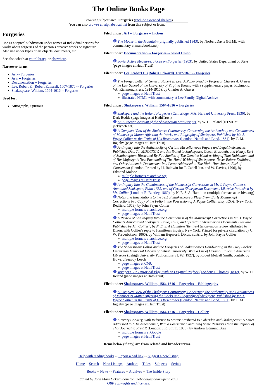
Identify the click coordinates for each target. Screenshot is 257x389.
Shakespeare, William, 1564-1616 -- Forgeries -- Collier (166, 312)
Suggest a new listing (163, 356)
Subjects (161, 364)
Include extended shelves (153, 20)
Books (91, 371)
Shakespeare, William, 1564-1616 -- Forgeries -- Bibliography (171, 284)
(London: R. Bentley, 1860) (183, 189)
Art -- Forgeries (23, 74)
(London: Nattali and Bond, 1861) (183, 135)
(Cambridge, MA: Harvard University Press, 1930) (181, 113)
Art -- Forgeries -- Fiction (143, 33)
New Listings (113, 364)
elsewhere (59, 59)
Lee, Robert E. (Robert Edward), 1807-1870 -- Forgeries (52, 86)
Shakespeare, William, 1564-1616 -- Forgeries (45, 90)
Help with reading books (96, 356)
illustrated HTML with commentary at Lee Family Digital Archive (170, 97)
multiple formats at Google (141, 332)
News (104, 371)
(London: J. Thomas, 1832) (178, 272)
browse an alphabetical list (107, 24)
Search (94, 364)
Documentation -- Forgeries (32, 82)
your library (37, 59)
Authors (132, 364)
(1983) (155, 61)
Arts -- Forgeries (24, 78)
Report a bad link (130, 356)
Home (80, 364)
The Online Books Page (128, 9)
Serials (176, 364)
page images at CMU (137, 263)
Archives (135, 371)
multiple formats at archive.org (144, 176)
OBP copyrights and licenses (128, 383)
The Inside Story (158, 371)
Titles (146, 364)
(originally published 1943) (158, 41)
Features (119, 371)
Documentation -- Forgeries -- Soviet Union (157, 53)
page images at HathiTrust (141, 93)
